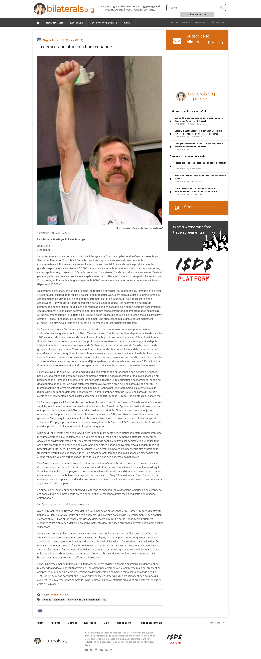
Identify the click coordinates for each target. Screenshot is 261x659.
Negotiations (54, 22)
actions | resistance (54, 599)
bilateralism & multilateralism (84, 599)
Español (186, 22)
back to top (217, 623)
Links (107, 622)
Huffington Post (59, 594)
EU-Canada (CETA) (72, 40)
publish (218, 22)
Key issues (76, 22)
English (173, 22)
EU (104, 599)
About (128, 22)
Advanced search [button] (197, 14)
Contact (72, 622)
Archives (55, 622)
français (200, 22)
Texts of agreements (103, 22)
